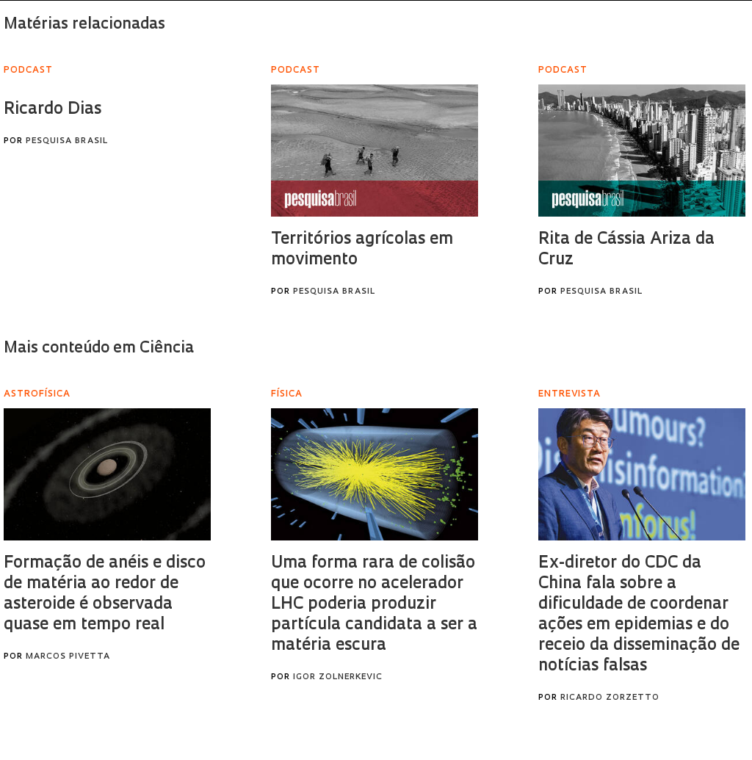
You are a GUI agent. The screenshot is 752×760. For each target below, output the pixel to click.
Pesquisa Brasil (67, 141)
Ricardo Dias (52, 109)
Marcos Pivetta (68, 657)
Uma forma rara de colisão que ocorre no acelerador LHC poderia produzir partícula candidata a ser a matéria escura (374, 604)
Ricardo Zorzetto (609, 698)
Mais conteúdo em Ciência (99, 348)
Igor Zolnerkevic (338, 677)
